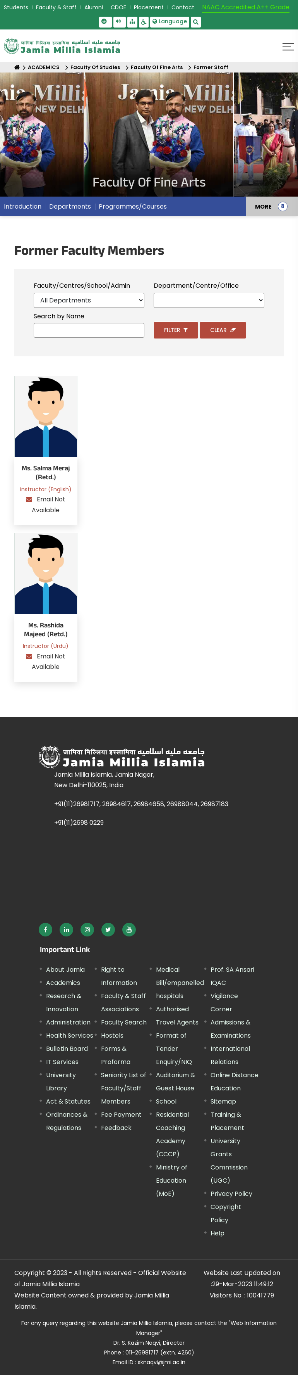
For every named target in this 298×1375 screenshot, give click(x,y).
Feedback (116, 1127)
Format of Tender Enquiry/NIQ (174, 1048)
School (166, 1101)
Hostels (112, 1035)
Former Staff (211, 67)
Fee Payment (121, 1114)
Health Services (69, 1035)
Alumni (93, 7)
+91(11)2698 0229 (79, 822)
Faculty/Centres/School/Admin (82, 285)
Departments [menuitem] (70, 206)
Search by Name (59, 316)
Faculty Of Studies (95, 67)
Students (16, 7)
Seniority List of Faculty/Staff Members (123, 1088)
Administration (68, 1022)
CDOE (118, 7)
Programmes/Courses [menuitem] (133, 206)
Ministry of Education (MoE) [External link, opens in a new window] (171, 1180)
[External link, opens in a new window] (45, 929)
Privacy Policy (231, 1193)
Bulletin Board (67, 1048)
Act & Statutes (68, 1101)
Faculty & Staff (56, 7)
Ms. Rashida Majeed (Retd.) (46, 630)
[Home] (17, 67)
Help (217, 1233)
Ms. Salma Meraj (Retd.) (46, 473)
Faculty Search (124, 1022)
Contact (182, 7)
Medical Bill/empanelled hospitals (180, 982)
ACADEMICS (44, 67)
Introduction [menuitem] (22, 206)
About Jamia (65, 969)
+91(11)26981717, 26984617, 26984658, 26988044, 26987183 (141, 804)
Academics (63, 982)
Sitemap (223, 1101)
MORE (263, 206)
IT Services (62, 1061)
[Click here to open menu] (288, 46)
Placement (149, 7)
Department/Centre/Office (196, 285)
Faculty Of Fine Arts (157, 67)
